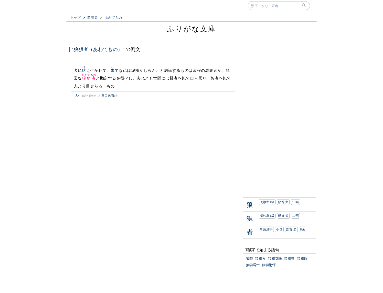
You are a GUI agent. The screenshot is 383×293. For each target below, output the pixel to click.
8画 (302, 229)
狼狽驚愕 (269, 265)
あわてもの (105, 49)
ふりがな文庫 (191, 29)
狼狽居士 (253, 265)
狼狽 (249, 259)
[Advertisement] (109, 152)
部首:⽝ (283, 202)
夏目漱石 (107, 95)
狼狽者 (81, 49)
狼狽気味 (275, 259)
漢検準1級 (267, 202)
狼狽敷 (289, 259)
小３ (279, 229)
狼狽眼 (302, 259)
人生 (78, 95)
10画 (295, 202)
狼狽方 (260, 259)
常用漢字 (266, 229)
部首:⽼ (291, 229)
